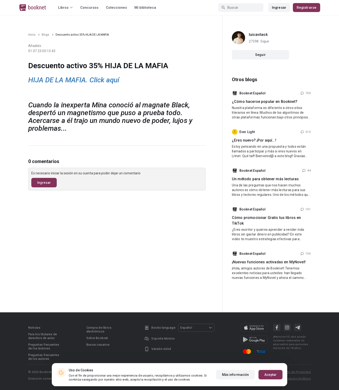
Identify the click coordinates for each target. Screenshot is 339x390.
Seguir (260, 55)
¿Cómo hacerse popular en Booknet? (264, 101)
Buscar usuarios (98, 344)
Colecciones (116, 7)
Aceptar (270, 375)
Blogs (45, 34)
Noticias (34, 327)
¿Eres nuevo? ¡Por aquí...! (254, 140)
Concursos (89, 7)
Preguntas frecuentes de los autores (43, 357)
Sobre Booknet (97, 338)
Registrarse (306, 7)
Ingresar (279, 7)
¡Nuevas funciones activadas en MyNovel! (269, 262)
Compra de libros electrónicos (98, 329)
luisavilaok (258, 34)
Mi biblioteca (145, 7)
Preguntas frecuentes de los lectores (43, 346)
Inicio (31, 34)
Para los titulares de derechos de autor (42, 336)
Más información (235, 375)
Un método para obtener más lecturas (265, 179)
